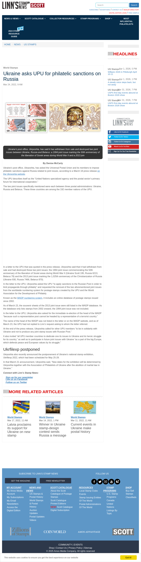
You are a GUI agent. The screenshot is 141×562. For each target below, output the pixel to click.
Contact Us (61, 548)
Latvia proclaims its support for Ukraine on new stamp (19, 430)
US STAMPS (30, 44)
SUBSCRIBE (93, 10)
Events (82, 494)
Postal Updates (36, 516)
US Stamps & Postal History (36, 495)
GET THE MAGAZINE (20, 481)
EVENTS (78, 545)
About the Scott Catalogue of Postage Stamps (61, 494)
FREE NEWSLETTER (55, 481)
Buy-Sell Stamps (130, 492)
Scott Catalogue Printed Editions (58, 502)
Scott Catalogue (35, 18)
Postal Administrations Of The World (90, 505)
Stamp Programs (90, 18)
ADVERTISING (105, 10)
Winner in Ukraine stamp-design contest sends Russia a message (52, 429)
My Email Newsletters (12, 502)
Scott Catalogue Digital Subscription (62, 508)
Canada (110, 500)
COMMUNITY (65, 545)
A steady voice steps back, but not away (122, 83)
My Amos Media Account (15, 492)
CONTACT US (117, 10)
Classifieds (131, 497)
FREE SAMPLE (133, 13)
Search (134, 5)
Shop (108, 18)
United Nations (110, 505)
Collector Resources (63, 18)
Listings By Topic (112, 512)
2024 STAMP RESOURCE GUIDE (14, 34)
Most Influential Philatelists (126, 21)
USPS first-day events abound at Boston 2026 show (123, 94)
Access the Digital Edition (13, 509)
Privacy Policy (75, 548)
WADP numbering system (29, 298)
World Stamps (14, 417)
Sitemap (88, 548)
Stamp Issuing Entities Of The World (90, 499)
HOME (7, 44)
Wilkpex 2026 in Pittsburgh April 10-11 (122, 73)
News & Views (12, 18)
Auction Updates (33, 512)
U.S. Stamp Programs (112, 495)
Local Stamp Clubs (88, 491)
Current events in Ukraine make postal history (83, 427)
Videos (32, 520)
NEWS (17, 44)
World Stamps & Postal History (36, 503)
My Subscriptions (15, 497)
